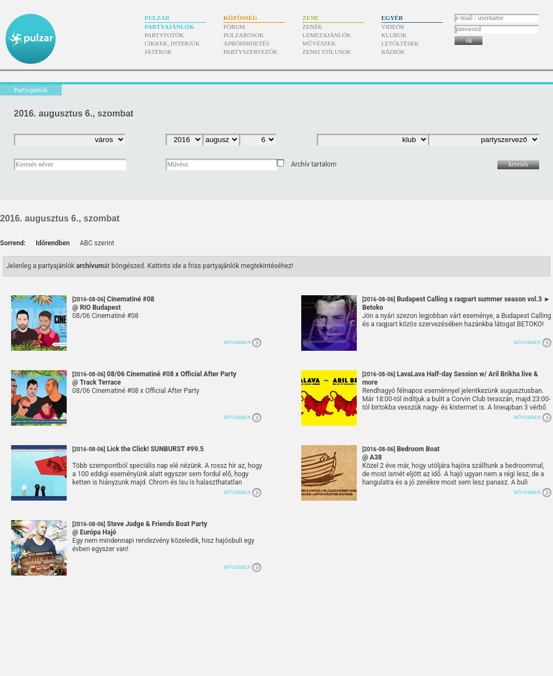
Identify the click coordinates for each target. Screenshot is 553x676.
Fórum (234, 26)
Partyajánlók (169, 26)
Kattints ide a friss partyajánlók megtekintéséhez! (220, 266)
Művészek (319, 43)
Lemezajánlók (326, 35)
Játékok (158, 51)
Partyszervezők (250, 51)
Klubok (394, 35)
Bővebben (237, 342)
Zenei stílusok (326, 51)
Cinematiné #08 (113, 303)
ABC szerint (96, 243)
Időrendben (52, 243)
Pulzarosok (243, 35)
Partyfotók (164, 35)
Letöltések (400, 43)
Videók (393, 26)
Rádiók (393, 51)
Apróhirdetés (246, 43)
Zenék (312, 26)
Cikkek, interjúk (172, 43)
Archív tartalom (313, 164)
